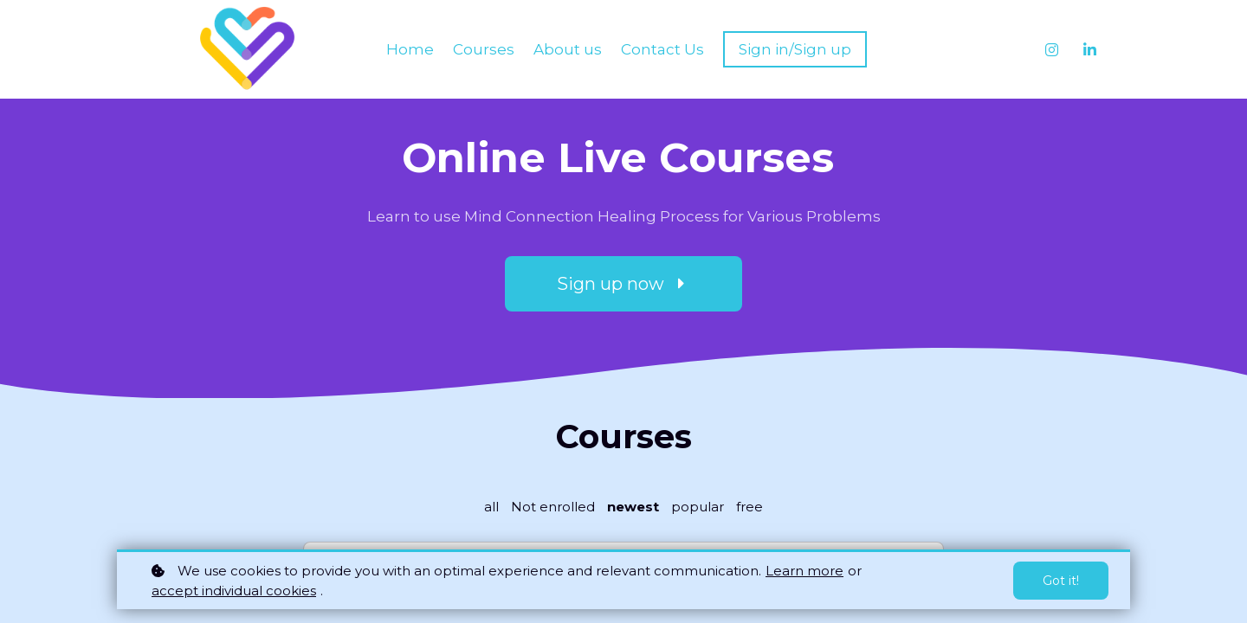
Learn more (804, 570)
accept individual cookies (234, 590)
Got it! (1061, 580)
